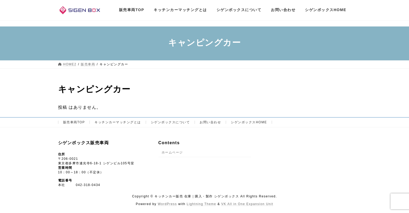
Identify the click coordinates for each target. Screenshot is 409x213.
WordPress (167, 204)
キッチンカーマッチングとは (118, 122)
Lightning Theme (201, 204)
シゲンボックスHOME (249, 122)
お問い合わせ (210, 122)
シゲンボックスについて (170, 122)
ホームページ (172, 152)
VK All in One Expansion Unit (247, 204)
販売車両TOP (74, 122)
